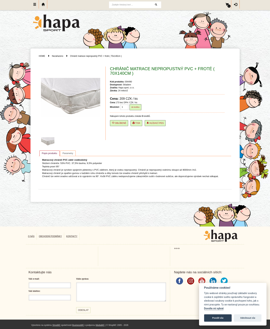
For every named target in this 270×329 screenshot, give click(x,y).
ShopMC (56, 325)
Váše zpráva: (82, 279)
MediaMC (100, 325)
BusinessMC (78, 325)
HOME (42, 56)
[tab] (49, 153)
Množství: (115, 107)
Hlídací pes (155, 123)
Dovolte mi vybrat (214, 308)
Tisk (136, 123)
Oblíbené (119, 123)
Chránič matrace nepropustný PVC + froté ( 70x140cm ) (96, 56)
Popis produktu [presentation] (49, 153)
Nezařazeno (57, 56)
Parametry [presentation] (68, 153)
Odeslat (83, 310)
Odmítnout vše (247, 318)
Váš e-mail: (34, 279)
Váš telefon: (34, 291)
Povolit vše (217, 318)
